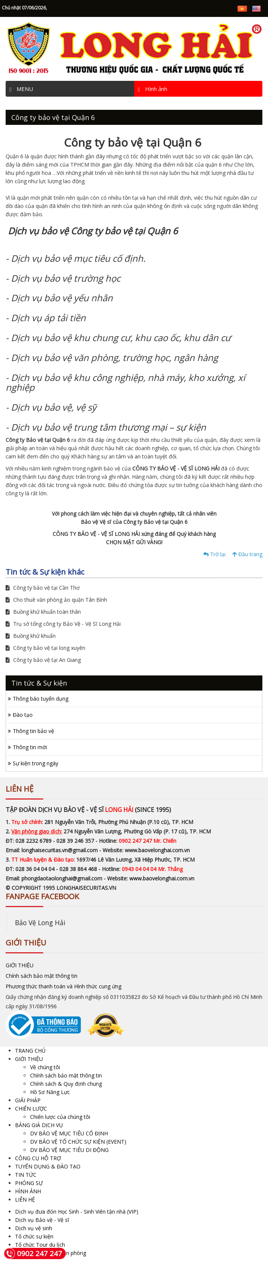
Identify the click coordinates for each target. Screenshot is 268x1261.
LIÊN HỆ (25, 1199)
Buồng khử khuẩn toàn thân (43, 611)
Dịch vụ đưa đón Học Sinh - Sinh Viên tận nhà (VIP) (76, 1211)
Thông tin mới (30, 747)
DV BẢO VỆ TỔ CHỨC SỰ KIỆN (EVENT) (78, 1141)
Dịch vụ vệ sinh (33, 1228)
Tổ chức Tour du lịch (40, 1244)
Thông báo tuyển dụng (40, 698)
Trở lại (214, 554)
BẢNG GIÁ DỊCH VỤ (39, 1125)
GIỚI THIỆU (19, 965)
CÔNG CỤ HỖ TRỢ (38, 1158)
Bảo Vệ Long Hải (40, 922)
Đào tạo (23, 714)
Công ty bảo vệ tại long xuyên (45, 647)
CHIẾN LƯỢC (31, 1108)
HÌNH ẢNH (28, 1191)
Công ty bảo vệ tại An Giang (43, 659)
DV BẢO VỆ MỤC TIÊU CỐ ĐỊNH (69, 1133)
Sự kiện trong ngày (35, 763)
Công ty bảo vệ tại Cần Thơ (43, 587)
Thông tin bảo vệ (33, 730)
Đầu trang (247, 554)
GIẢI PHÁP (28, 1100)
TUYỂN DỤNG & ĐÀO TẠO (47, 1166)
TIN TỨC (25, 1174)
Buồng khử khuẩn (31, 635)
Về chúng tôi (45, 1067)
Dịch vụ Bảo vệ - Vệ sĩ (42, 1219)
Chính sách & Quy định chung (66, 1083)
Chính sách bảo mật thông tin (41, 975)
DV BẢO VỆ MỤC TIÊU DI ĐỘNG (69, 1149)
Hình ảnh (152, 89)
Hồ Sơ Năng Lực (50, 1092)
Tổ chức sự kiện (34, 1236)
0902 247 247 (33, 1253)
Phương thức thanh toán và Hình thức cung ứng (63, 986)
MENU (21, 89)
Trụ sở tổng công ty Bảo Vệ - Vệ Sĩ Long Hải (63, 623)
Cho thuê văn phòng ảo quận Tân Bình (56, 599)
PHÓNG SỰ (29, 1183)
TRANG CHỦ (30, 1050)
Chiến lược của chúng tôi (60, 1116)
